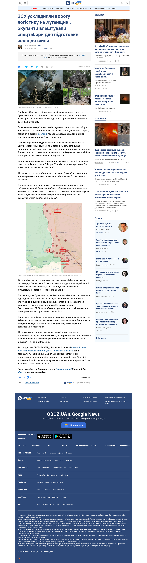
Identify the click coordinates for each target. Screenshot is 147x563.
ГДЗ (38, 468)
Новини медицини (43, 497)
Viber (20, 372)
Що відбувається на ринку (105, 108)
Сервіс (67, 475)
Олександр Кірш (101, 312)
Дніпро (61, 453)
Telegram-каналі (63, 369)
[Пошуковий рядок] (127, 3)
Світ (48, 445)
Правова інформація (90, 397)
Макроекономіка (58, 490)
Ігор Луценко (100, 281)
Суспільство (110, 445)
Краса (52, 504)
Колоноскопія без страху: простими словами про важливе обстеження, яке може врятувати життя (107, 322)
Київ (38, 453)
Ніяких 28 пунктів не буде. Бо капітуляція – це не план (107, 290)
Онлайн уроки (57, 468)
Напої (47, 482)
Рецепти (40, 482)
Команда (63, 397)
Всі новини (125, 445)
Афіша (39, 504)
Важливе (99, 14)
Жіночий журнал (68, 504)
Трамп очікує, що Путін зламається (104, 225)
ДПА (65, 468)
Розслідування (82, 445)
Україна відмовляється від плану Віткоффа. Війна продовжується (107, 242)
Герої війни (35, 8)
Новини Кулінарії (57, 482)
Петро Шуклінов (101, 296)
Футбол (39, 460)
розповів (42, 134)
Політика (36, 445)
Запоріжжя (52, 453)
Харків (44, 453)
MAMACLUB (56, 497)
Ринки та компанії (43, 490)
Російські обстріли (84, 8)
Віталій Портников (102, 229)
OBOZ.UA (114, 519)
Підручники (46, 468)
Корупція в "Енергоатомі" (65, 8)
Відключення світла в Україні (105, 8)
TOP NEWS (100, 118)
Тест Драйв (41, 475)
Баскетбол (48, 460)
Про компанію (42, 397)
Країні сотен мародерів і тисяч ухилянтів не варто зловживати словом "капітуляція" (107, 306)
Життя (64, 445)
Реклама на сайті (43, 401)
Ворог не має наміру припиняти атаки (109, 159)
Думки (98, 218)
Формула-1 (69, 460)
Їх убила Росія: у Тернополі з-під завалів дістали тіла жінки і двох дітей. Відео (111, 172)
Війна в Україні (47, 8)
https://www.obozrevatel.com (94, 515)
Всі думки (100, 338)
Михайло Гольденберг (103, 328)
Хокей (56, 460)
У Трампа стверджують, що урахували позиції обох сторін (112, 57)
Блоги (93, 445)
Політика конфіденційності (115, 397)
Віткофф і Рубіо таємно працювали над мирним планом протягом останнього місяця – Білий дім (112, 49)
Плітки (45, 504)
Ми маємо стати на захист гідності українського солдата (107, 274)
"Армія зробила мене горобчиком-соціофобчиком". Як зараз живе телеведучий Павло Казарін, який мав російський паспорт (105, 72)
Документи (64, 401)
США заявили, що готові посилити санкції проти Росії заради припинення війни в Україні (111, 194)
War (39, 46)
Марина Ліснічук (30, 46)
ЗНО (71, 468)
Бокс (61, 460)
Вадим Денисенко (102, 248)
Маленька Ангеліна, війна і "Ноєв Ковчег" (107, 260)
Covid (64, 497)
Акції (61, 475)
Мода (58, 504)
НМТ (76, 468)
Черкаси (69, 453)
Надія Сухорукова (102, 265)
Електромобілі (52, 475)
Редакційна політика (32, 383)
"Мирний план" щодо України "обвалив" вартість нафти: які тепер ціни (105, 100)
